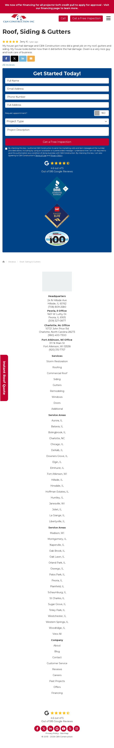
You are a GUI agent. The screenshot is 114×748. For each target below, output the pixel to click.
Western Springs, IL (57, 622)
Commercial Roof (57, 373)
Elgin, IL (57, 462)
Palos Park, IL (57, 574)
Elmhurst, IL (57, 467)
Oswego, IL (57, 568)
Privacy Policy (56, 156)
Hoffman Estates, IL (57, 491)
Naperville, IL (57, 544)
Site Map (64, 733)
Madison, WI (57, 533)
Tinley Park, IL (57, 610)
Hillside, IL (57, 479)
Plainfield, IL (57, 586)
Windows (57, 396)
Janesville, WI (57, 503)
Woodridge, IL (57, 627)
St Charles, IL (57, 598)
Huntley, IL (57, 497)
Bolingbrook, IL (57, 432)
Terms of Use (40, 156)
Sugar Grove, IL (57, 604)
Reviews (57, 669)
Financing (57, 693)
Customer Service (57, 663)
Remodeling (57, 391)
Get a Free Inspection (86, 18)
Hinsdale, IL (57, 485)
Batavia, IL (57, 426)
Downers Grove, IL (57, 456)
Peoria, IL (57, 580)
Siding (57, 379)
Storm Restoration (57, 361)
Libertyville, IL (57, 521)
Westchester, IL (57, 616)
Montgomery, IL (57, 538)
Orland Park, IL (57, 562)
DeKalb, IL (57, 450)
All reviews (8, 64)
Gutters (57, 385)
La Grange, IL (57, 515)
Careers (57, 675)
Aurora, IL (57, 420)
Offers (57, 687)
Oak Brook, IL (57, 550)
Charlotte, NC (57, 438)
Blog (57, 651)
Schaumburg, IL (57, 592)
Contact (57, 657)
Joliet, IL (57, 509)
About (57, 645)
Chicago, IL (57, 444)
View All (57, 633)
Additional (57, 408)
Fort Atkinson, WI (57, 473)
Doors (57, 402)
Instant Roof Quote (4, 378)
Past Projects (57, 681)
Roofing (57, 367)
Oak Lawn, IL (57, 556)
